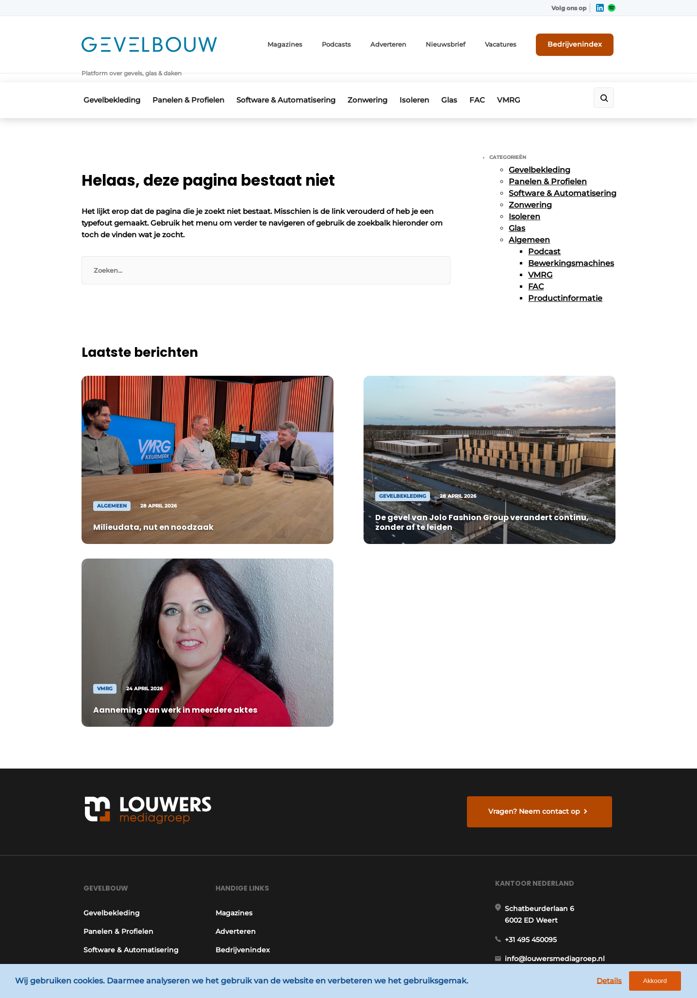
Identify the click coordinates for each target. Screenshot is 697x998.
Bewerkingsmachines (571, 247)
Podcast (544, 236)
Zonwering (376, 85)
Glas (464, 85)
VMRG (530, 85)
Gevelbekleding (110, 85)
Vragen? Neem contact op (535, 559)
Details (615, 982)
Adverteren (404, 42)
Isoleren (426, 85)
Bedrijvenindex (579, 42)
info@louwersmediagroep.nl (557, 717)
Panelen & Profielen (190, 85)
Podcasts (354, 42)
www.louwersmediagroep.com (561, 913)
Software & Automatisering (290, 85)
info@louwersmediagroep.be (558, 862)
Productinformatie (565, 282)
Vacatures (509, 42)
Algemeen (529, 224)
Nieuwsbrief (457, 42)
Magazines (306, 42)
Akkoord (661, 982)
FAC (495, 85)
